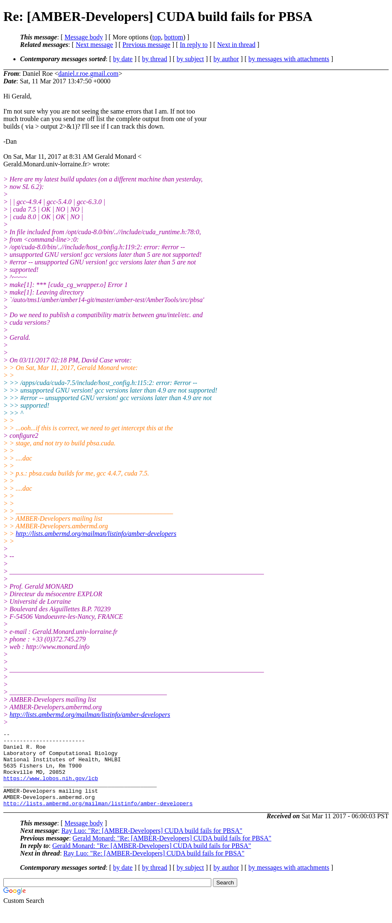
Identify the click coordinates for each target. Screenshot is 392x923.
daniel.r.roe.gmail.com (88, 73)
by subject (190, 58)
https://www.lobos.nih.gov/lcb (50, 788)
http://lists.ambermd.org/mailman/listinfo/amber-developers (96, 533)
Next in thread (236, 44)
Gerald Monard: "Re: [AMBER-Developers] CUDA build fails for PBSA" (171, 853)
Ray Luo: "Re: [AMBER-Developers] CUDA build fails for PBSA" (152, 845)
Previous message (146, 44)
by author (226, 58)
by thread (154, 58)
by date (123, 58)
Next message (94, 44)
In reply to (194, 44)
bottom (173, 37)
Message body (83, 37)
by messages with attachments (289, 58)
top (156, 37)
